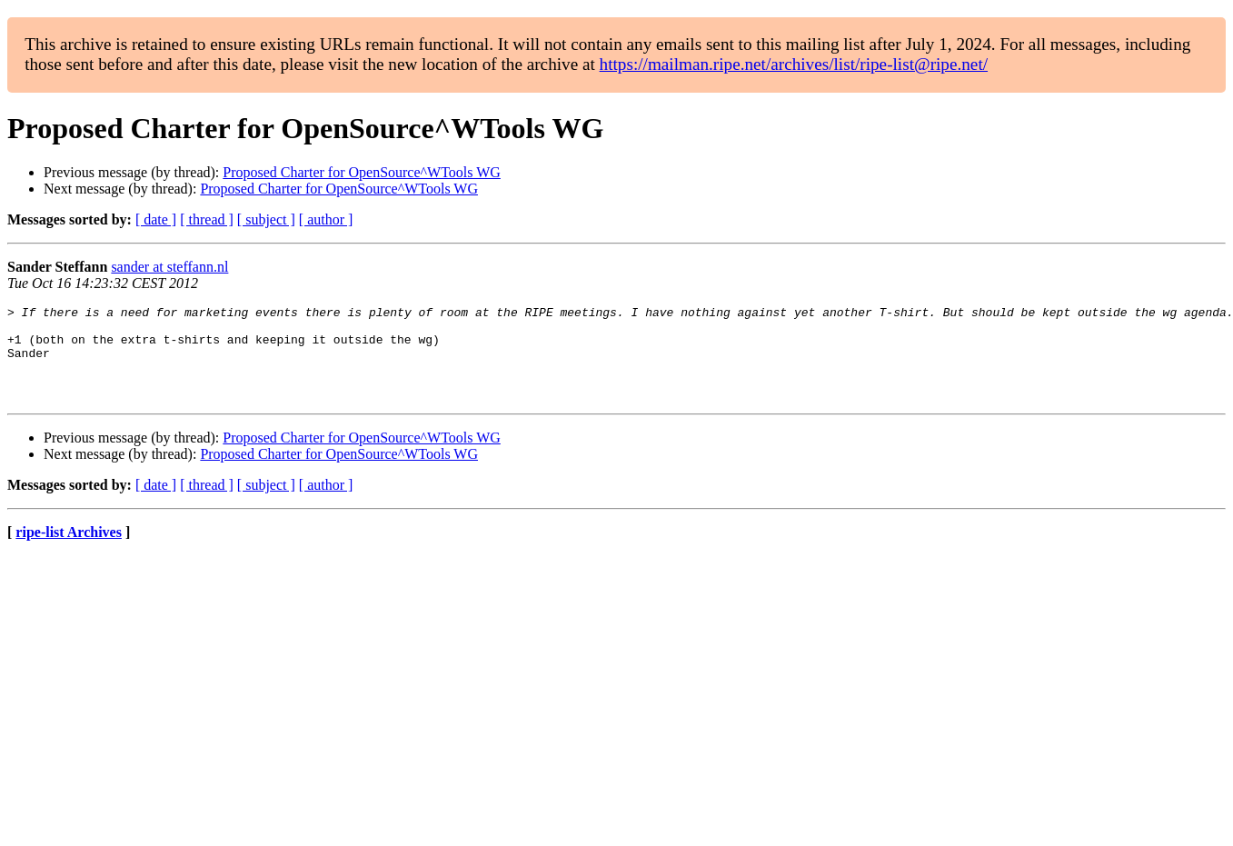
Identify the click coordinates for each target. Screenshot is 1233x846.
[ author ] (326, 219)
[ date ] (155, 219)
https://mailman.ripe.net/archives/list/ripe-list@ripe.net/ (794, 64)
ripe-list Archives (68, 551)
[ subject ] (266, 219)
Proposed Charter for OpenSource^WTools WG (362, 172)
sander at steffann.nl (169, 266)
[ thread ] (207, 219)
